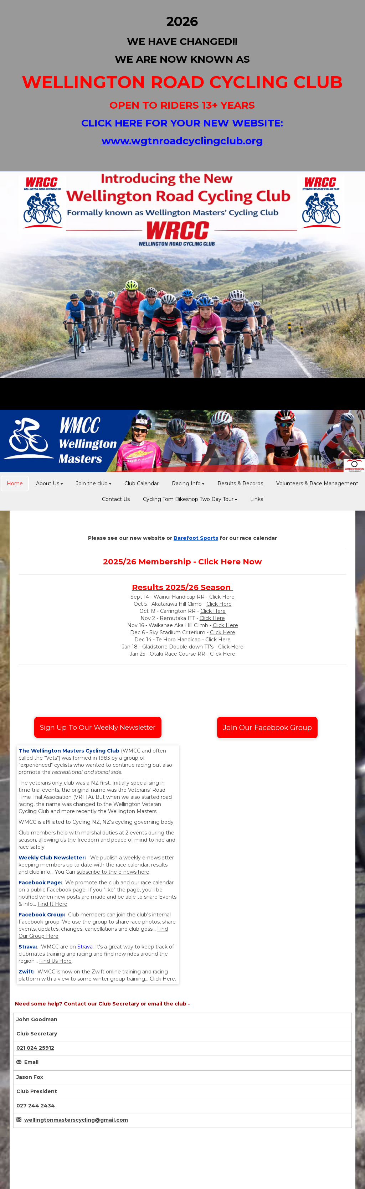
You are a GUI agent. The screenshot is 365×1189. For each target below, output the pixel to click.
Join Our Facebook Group (267, 727)
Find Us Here (55, 961)
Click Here (222, 597)
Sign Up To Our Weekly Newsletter (98, 727)
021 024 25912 (35, 1048)
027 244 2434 (35, 1105)
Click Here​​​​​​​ (219, 604)
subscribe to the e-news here (113, 872)
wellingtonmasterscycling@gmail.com (76, 1120)
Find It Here (52, 904)
